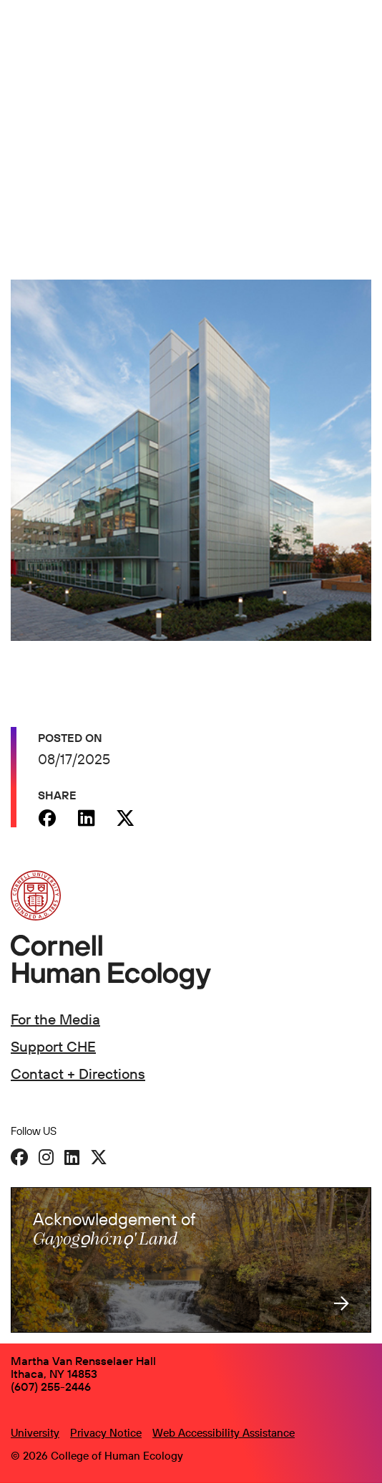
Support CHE (53, 1046)
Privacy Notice (106, 1433)
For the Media (55, 1019)
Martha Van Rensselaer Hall (83, 1361)
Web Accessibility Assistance (223, 1433)
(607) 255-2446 (51, 1386)
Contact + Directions (78, 1074)
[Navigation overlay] (360, 41)
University (35, 1433)
